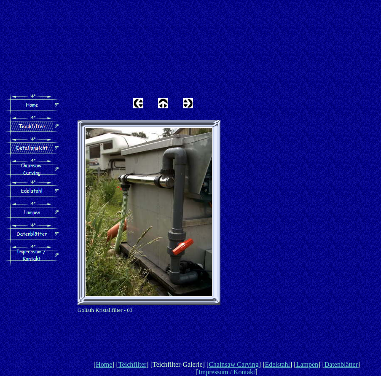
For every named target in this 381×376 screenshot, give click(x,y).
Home (104, 364)
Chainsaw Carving (234, 364)
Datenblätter (341, 364)
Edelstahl (277, 364)
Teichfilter (132, 364)
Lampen (307, 364)
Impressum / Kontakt (226, 372)
